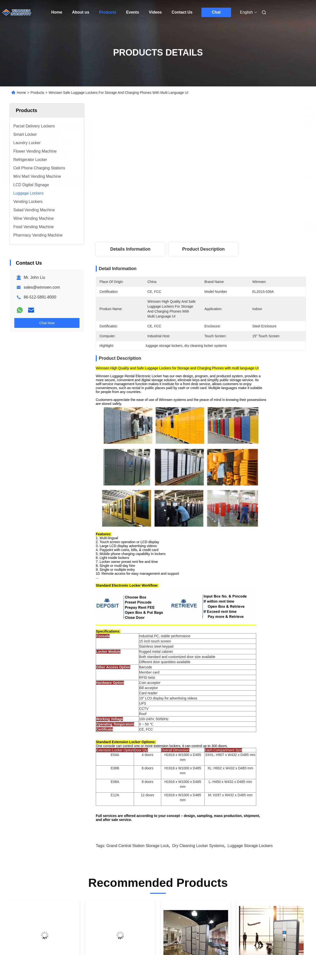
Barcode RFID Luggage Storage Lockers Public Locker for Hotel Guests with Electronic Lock (191, 824)
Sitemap (46, 941)
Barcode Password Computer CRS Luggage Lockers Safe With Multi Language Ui (42, 824)
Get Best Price (227, 226)
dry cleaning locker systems (198, 693)
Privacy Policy (68, 941)
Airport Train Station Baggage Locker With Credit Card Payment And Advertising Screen (117, 824)
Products (107, 12)
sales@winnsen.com (42, 287)
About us (80, 12)
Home (56, 12)
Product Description (203, 249)
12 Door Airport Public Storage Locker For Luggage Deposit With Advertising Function (268, 824)
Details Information (130, 249)
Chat (216, 12)
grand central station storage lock (137, 693)
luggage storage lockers (250, 693)
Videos (155, 12)
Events (132, 12)
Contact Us (182, 12)
